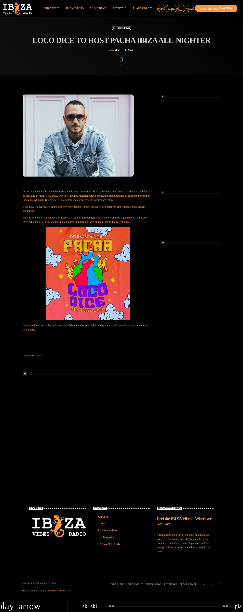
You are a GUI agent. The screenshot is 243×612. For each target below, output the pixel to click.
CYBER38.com (48, 583)
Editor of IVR (37, 355)
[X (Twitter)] (208, 584)
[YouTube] (204, 584)
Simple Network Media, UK (54, 591)
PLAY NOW (216, 8)
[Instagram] (215, 584)
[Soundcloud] (211, 584)
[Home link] (17, 8)
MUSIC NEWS (121, 28)
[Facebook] (219, 584)
